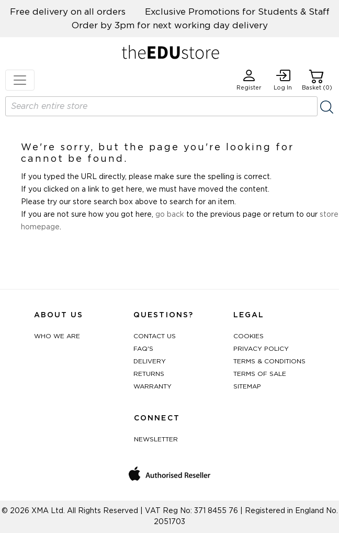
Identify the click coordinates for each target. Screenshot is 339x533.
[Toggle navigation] (20, 80)
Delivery (149, 361)
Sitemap (247, 386)
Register (249, 80)
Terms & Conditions (269, 361)
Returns (148, 374)
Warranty (152, 386)
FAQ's (143, 349)
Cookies (248, 336)
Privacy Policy (261, 349)
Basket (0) (317, 80)
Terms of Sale (259, 374)
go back (169, 214)
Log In (283, 80)
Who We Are (57, 336)
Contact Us (154, 336)
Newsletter (156, 439)
